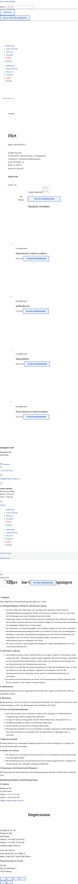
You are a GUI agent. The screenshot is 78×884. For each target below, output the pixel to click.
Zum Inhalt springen (7, 2)
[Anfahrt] (1, 502)
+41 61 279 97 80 (6, 471)
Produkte (9, 55)
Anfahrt (3, 505)
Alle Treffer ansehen (15, 18)
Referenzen (10, 46)
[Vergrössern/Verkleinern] (3, 878)
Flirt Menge (8, 581)
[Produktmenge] (19, 582)
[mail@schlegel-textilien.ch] (1, 476)
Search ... (3, 7)
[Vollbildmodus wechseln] (10, 878)
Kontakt (9, 61)
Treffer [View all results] (7, 12)
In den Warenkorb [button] (36, 259)
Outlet (8, 58)
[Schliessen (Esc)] (23, 878)
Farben (35, 192)
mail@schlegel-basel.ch (15, 801)
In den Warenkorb (44, 199)
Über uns (9, 52)
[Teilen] (16, 878)
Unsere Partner (12, 49)
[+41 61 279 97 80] (1, 468)
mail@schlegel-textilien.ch (10, 479)
